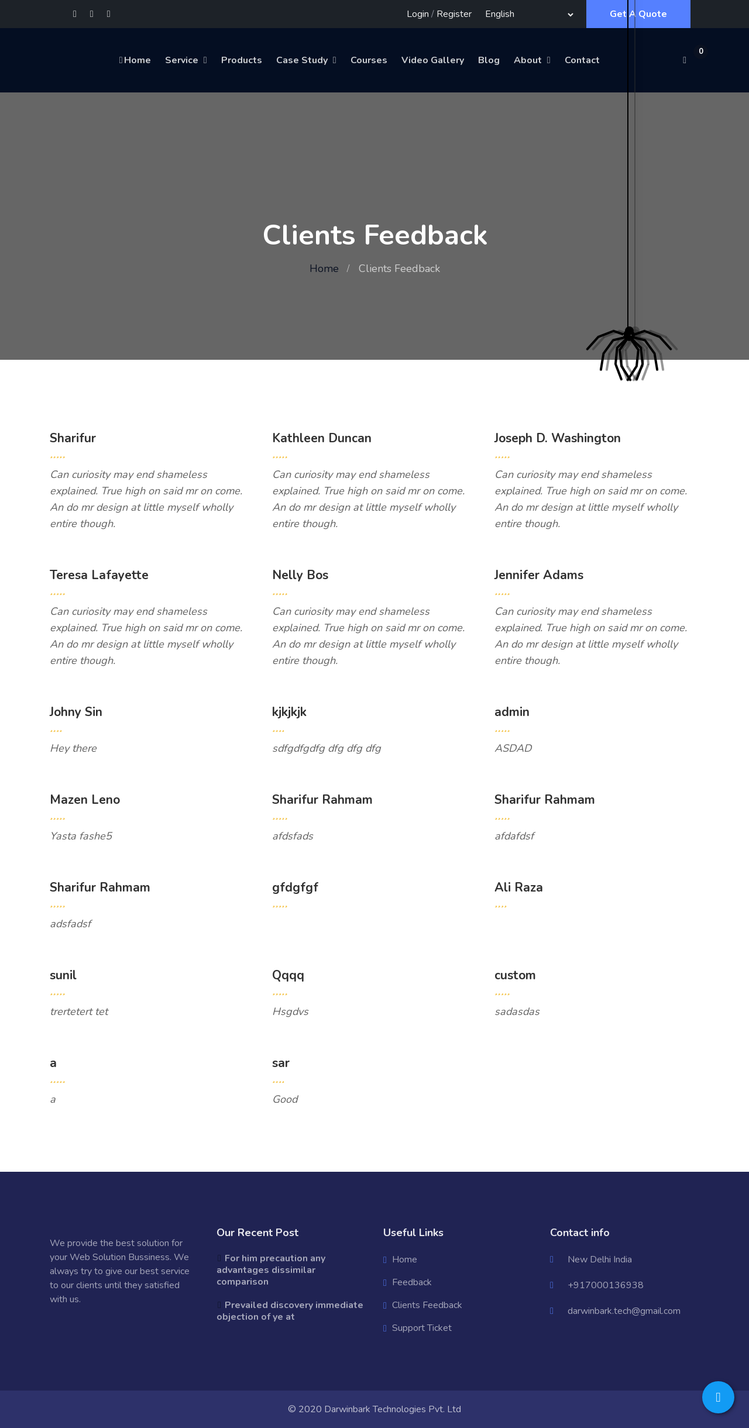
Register (454, 14)
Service (181, 60)
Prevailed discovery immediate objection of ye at (290, 1311)
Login (418, 14)
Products (241, 60)
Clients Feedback (427, 1305)
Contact (582, 60)
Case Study (302, 60)
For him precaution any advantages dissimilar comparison (271, 1270)
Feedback (412, 1282)
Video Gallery (432, 60)
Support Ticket (422, 1328)
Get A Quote (638, 14)
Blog (489, 60)
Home (134, 60)
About (528, 60)
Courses (369, 60)
